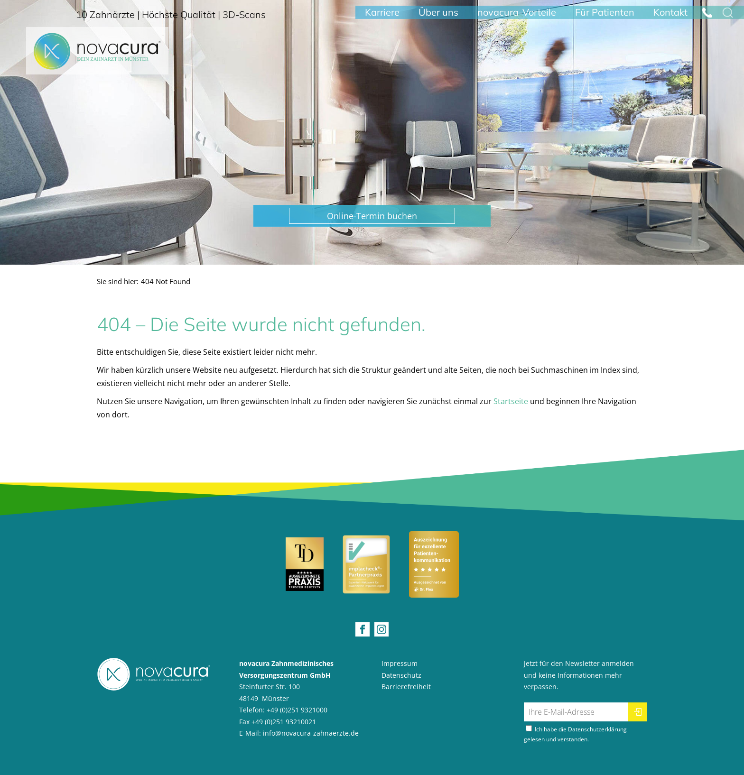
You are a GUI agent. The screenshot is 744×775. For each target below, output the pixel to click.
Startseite (510, 401)
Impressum (399, 663)
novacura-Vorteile (516, 18)
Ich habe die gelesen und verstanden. (575, 734)
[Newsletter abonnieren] (637, 711)
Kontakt (670, 18)
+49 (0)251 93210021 (283, 721)
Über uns (438, 18)
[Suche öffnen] (728, 18)
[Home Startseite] (97, 59)
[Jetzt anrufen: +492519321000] (707, 18)
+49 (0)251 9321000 (297, 709)
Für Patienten (604, 18)
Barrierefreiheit (406, 686)
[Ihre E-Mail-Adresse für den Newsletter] (576, 711)
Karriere (382, 18)
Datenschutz (401, 675)
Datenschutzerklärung (597, 729)
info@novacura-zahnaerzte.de (311, 733)
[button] (372, 216)
